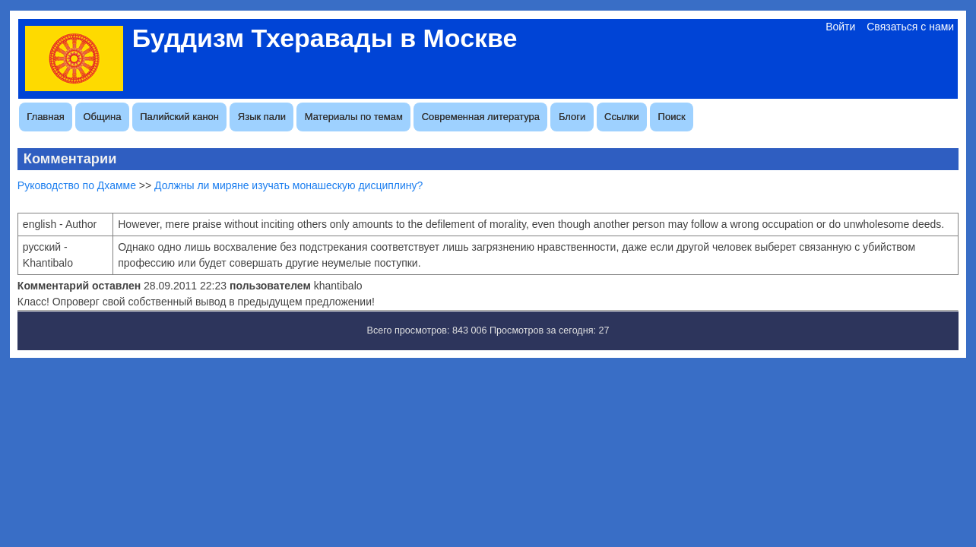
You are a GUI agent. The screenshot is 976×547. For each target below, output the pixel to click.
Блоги (572, 116)
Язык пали (262, 116)
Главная (45, 116)
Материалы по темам (354, 116)
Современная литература (481, 116)
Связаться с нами (910, 27)
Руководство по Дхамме (76, 185)
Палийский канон (179, 116)
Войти (840, 27)
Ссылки (621, 116)
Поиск (672, 116)
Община (103, 116)
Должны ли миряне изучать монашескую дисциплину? (288, 185)
